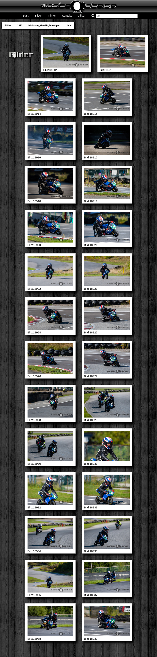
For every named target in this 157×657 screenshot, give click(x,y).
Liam (68, 25)
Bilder (38, 15)
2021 (19, 25)
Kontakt (67, 15)
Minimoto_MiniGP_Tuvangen (44, 25)
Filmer (52, 15)
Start (25, 15)
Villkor (81, 15)
